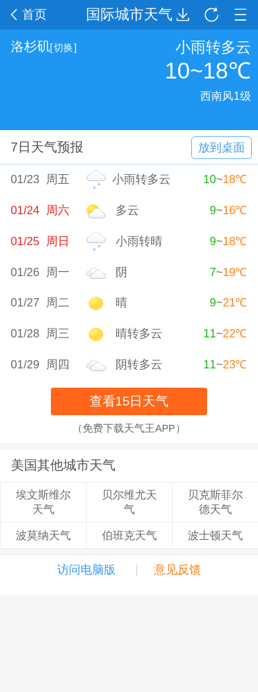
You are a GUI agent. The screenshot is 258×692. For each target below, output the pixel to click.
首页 (29, 14)
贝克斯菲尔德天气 (215, 501)
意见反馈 (177, 569)
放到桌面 (221, 147)
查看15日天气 (129, 401)
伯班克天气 (129, 535)
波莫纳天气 (43, 535)
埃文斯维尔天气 (43, 501)
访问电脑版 (86, 569)
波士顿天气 (215, 535)
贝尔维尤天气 (129, 501)
